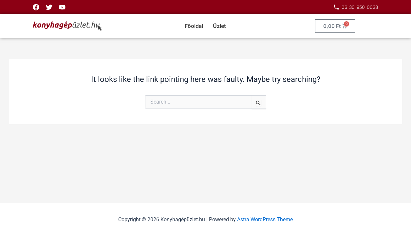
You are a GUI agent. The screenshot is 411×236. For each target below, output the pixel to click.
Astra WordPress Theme (265, 219)
